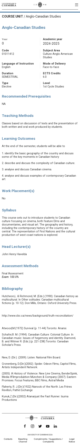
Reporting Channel (22, 440)
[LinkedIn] (55, 426)
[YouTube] (47, 426)
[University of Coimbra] (9, 4)
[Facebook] (25, 426)
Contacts (8, 439)
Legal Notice (72, 440)
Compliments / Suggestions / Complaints (48, 440)
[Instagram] (32, 426)
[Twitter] (40, 426)
